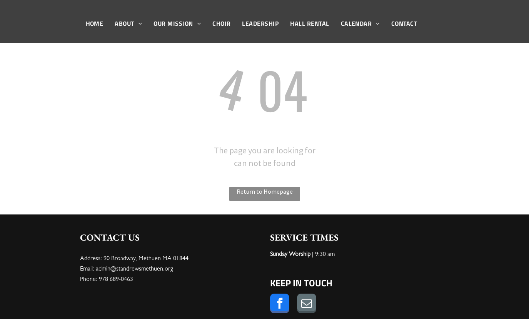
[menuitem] (94, 23)
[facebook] (279, 304)
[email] (306, 304)
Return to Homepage (265, 191)
